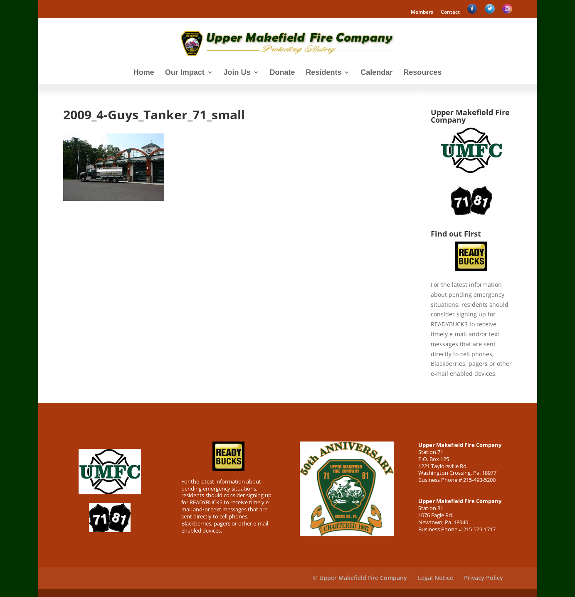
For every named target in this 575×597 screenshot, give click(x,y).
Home (143, 72)
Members (422, 12)
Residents (323, 72)
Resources (422, 72)
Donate (282, 72)
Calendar (376, 72)
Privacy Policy (483, 578)
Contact (450, 12)
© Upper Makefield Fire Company (360, 578)
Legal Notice (435, 578)
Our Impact (185, 72)
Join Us (237, 72)
